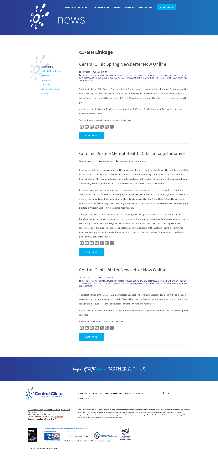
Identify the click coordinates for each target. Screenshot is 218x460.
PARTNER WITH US (126, 369)
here (100, 113)
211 (48, 415)
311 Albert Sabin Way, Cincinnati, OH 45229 (44, 411)
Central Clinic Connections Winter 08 (107, 321)
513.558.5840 (65, 411)
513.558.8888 (58, 418)
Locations (45, 84)
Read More (91, 135)
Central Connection (50, 88)
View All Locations (34, 413)
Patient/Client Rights (51, 71)
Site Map (45, 93)
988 (56, 420)
